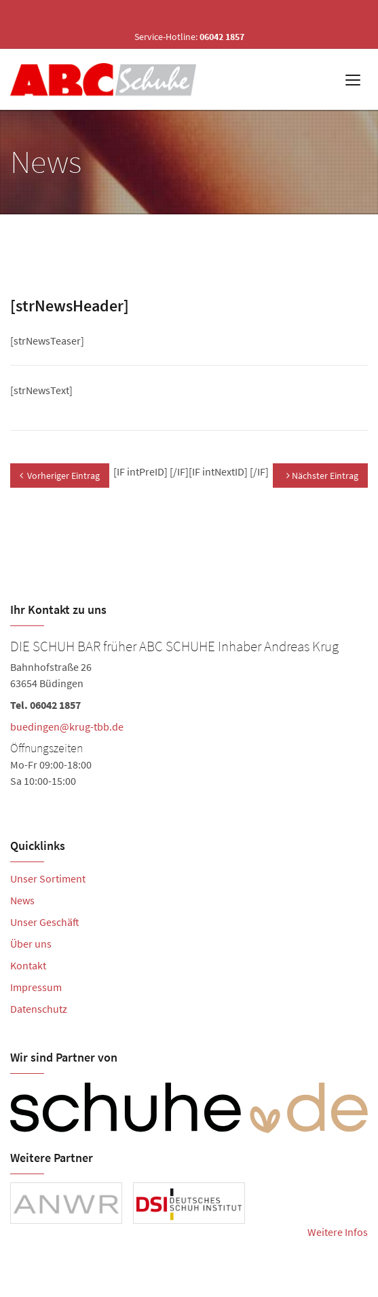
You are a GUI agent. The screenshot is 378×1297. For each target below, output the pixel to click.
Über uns (31, 943)
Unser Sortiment (48, 878)
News (22, 900)
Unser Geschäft (44, 922)
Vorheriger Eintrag (60, 475)
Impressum (36, 987)
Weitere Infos (337, 1232)
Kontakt (28, 965)
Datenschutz (38, 1008)
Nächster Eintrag (322, 475)
